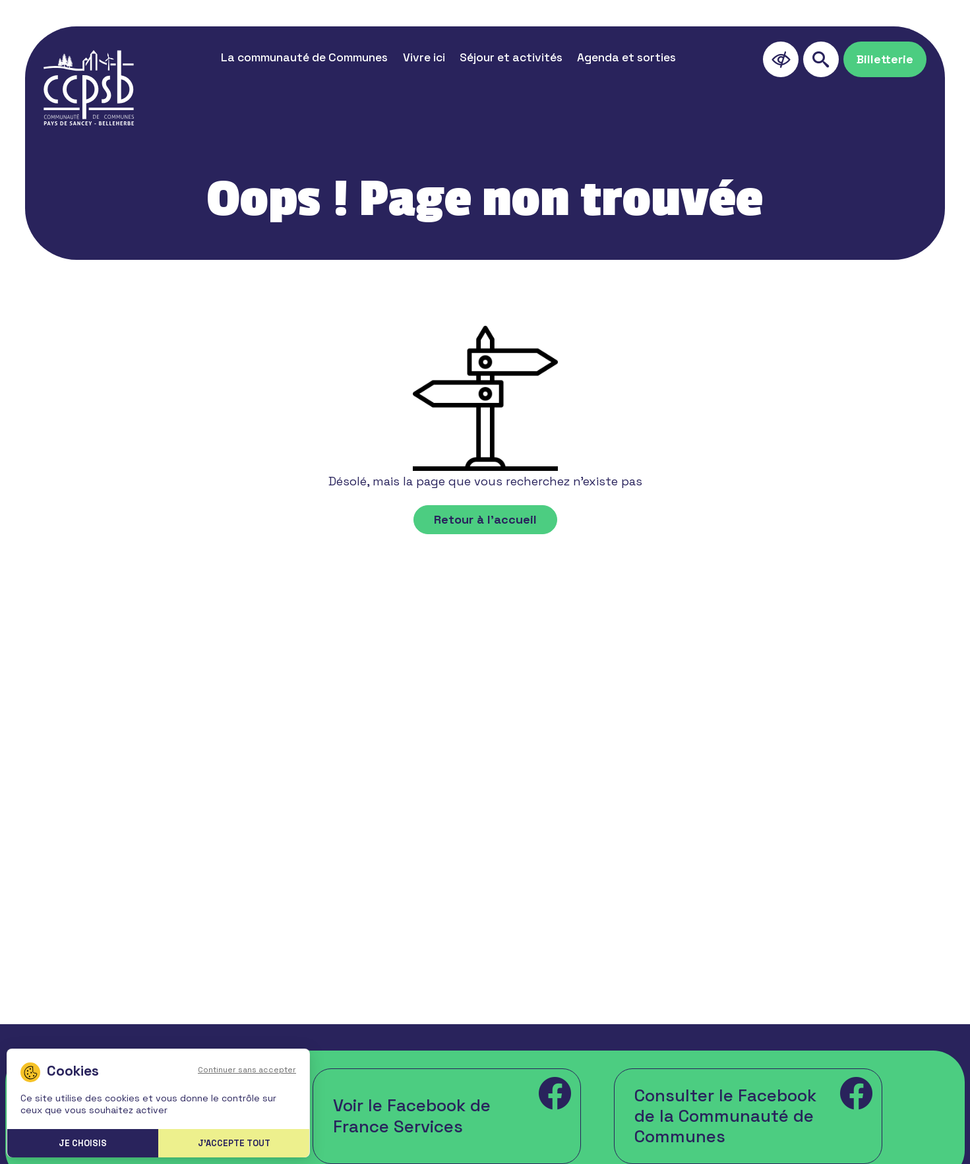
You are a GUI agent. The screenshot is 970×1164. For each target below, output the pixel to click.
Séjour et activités (511, 57)
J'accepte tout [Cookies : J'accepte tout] (234, 1143)
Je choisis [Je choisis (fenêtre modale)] (83, 1143)
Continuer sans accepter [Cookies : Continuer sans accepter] (247, 1070)
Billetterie (885, 59)
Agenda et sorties (626, 57)
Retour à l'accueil (485, 519)
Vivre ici (424, 57)
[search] (821, 59)
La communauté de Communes (304, 57)
